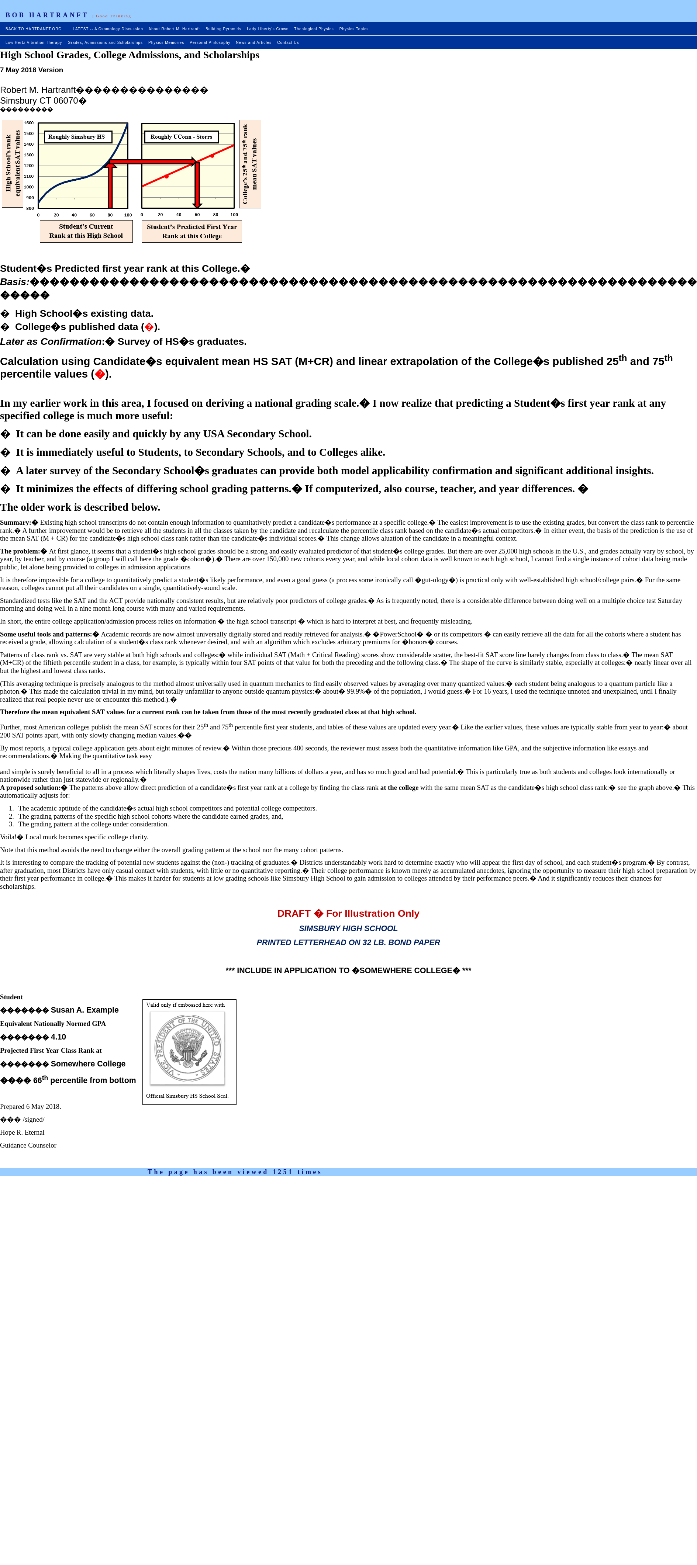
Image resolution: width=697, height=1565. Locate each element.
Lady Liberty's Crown (268, 29)
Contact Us (288, 43)
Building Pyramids (223, 29)
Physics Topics (354, 29)
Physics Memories (166, 43)
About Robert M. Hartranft (174, 29)
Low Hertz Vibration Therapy (34, 43)
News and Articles (254, 43)
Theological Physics (314, 29)
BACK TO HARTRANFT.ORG (34, 29)
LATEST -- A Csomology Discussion (108, 29)
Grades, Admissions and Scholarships (105, 43)
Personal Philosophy (210, 43)
